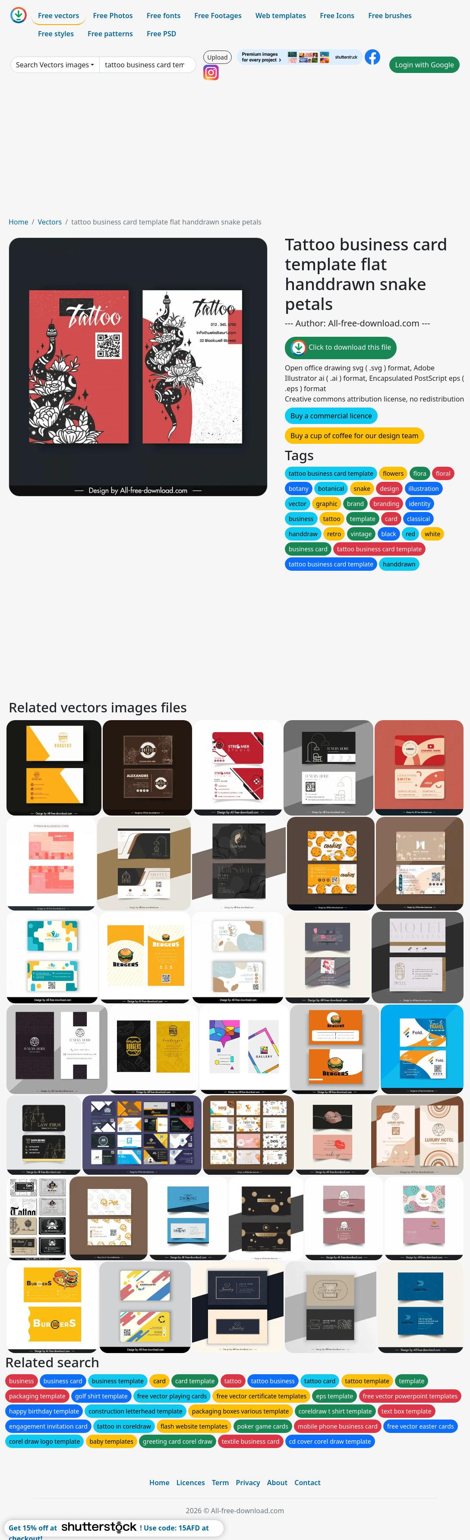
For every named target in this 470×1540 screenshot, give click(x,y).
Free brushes (390, 15)
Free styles (56, 33)
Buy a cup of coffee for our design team (354, 435)
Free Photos (112, 15)
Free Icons (337, 15)
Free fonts (164, 15)
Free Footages (218, 15)
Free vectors (58, 15)
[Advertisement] (235, 152)
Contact (307, 1482)
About (277, 1482)
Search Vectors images (52, 65)
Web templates (281, 15)
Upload (217, 57)
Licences (191, 1482)
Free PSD (161, 33)
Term (220, 1482)
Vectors (50, 222)
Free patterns (110, 33)
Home (18, 222)
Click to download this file (340, 348)
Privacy (248, 1482)
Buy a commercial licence (331, 416)
